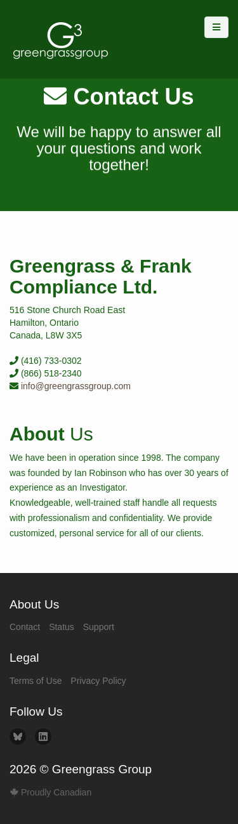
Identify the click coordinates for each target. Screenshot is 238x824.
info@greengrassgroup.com (76, 386)
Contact (25, 627)
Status (61, 627)
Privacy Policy (98, 681)
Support (98, 627)
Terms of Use (36, 681)
